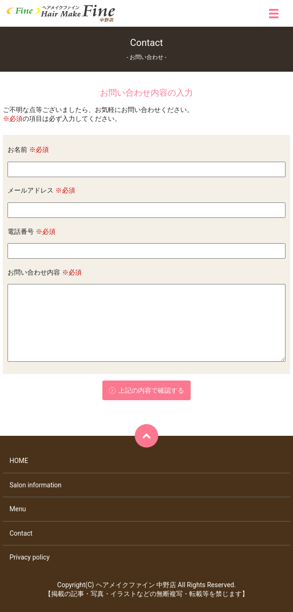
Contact (20, 533)
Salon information (35, 485)
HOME (18, 460)
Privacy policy (29, 557)
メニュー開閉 (273, 13)
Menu (17, 509)
